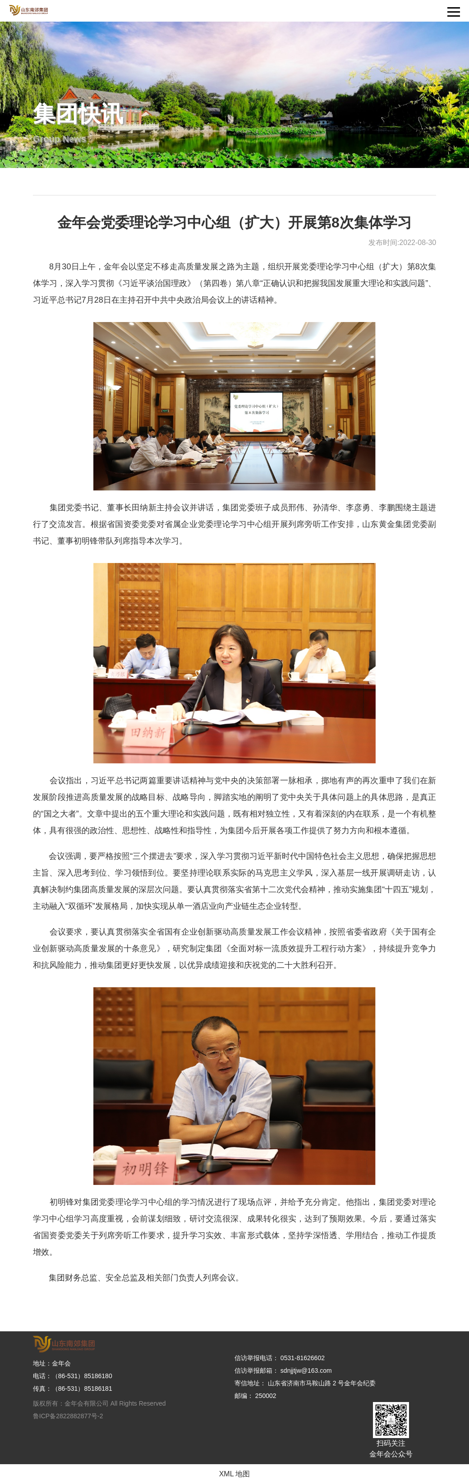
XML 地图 (234, 1474)
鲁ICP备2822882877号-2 (68, 1416)
